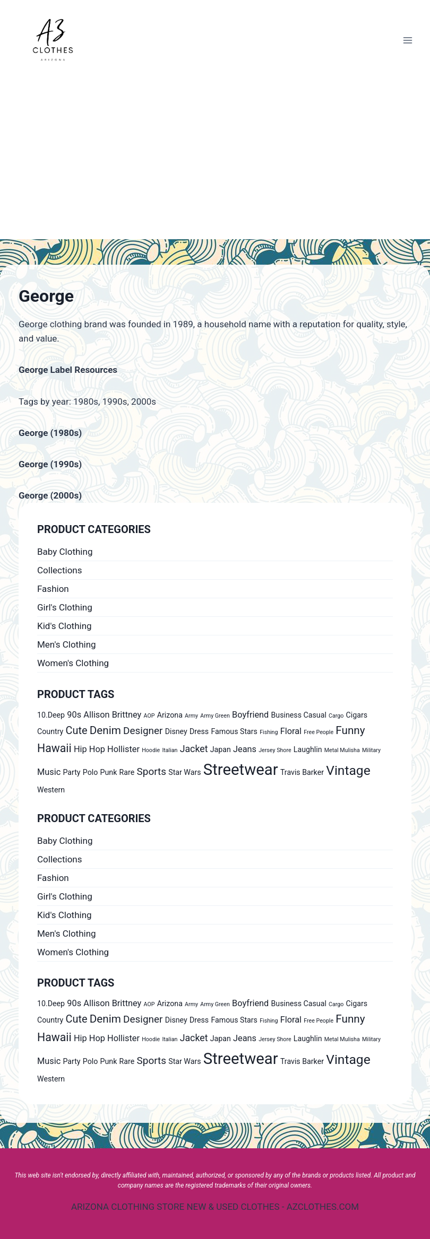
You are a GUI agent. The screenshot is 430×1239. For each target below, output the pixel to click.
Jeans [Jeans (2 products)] (244, 749)
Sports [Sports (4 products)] (151, 771)
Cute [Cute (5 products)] (77, 731)
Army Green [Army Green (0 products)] (215, 715)
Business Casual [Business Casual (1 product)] (298, 715)
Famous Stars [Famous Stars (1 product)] (234, 731)
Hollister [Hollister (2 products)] (123, 749)
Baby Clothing (64, 551)
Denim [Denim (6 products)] (105, 730)
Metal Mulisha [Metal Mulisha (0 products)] (342, 750)
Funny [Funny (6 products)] (350, 730)
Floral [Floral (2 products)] (291, 731)
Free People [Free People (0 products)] (318, 732)
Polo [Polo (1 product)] (90, 772)
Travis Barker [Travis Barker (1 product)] (302, 772)
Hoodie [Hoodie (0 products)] (151, 750)
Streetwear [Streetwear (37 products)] (240, 770)
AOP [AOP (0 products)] (149, 715)
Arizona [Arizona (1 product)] (170, 715)
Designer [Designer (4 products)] (142, 731)
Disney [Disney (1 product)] (176, 731)
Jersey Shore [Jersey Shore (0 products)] (275, 750)
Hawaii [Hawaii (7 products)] (54, 748)
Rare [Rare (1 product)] (127, 772)
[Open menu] (407, 40)
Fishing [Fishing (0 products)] (269, 732)
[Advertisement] (215, 159)
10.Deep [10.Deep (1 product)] (51, 715)
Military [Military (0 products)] (371, 750)
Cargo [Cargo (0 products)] (336, 715)
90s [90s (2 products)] (74, 715)
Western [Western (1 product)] (51, 790)
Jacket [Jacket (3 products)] (194, 749)
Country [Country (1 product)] (50, 731)
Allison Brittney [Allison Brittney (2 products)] (112, 715)
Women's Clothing (73, 663)
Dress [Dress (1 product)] (199, 731)
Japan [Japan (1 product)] (220, 749)
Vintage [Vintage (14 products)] (348, 770)
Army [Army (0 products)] (191, 715)
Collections (59, 570)
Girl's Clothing (64, 607)
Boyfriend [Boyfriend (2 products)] (250, 715)
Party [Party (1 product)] (71, 772)
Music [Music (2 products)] (49, 772)
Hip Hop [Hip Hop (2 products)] (89, 749)
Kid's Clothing (64, 626)
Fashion (53, 588)
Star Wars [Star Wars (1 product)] (184, 772)
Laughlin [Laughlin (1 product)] (308, 749)
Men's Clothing (66, 644)
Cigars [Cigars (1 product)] (357, 715)
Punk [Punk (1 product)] (108, 772)
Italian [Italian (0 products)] (169, 750)
